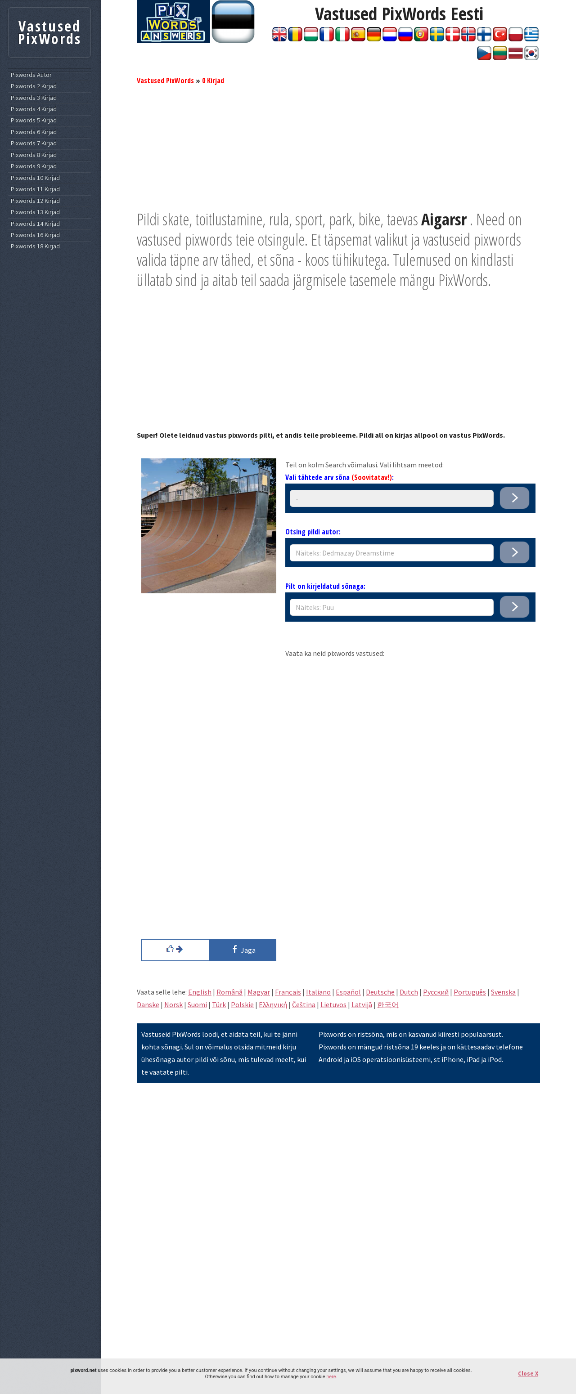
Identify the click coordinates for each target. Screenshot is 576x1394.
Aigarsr (444, 219)
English (200, 991)
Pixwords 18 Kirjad (35, 246)
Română (229, 991)
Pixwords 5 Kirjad (34, 120)
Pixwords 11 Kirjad (35, 189)
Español (348, 991)
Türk (219, 1004)
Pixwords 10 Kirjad (35, 178)
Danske (148, 1004)
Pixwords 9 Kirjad (34, 166)
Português (470, 991)
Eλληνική (273, 1004)
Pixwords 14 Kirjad (35, 224)
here (331, 1377)
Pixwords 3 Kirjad (34, 98)
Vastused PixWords (165, 80)
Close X (528, 1373)
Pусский (436, 991)
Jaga (242, 949)
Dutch (409, 991)
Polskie (242, 1004)
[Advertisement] (338, 146)
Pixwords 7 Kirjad (34, 143)
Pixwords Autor (31, 75)
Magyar (259, 991)
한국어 (388, 1004)
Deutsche (380, 991)
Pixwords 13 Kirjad (35, 212)
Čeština (303, 1004)
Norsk (173, 1004)
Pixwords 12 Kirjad (35, 201)
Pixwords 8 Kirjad (34, 155)
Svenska (503, 991)
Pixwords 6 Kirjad (34, 132)
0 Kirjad (213, 80)
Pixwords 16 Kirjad (35, 235)
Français (288, 991)
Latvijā (361, 1004)
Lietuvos (333, 1004)
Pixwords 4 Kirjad (34, 109)
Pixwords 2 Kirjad (34, 86)
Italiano (318, 991)
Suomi (197, 1004)
